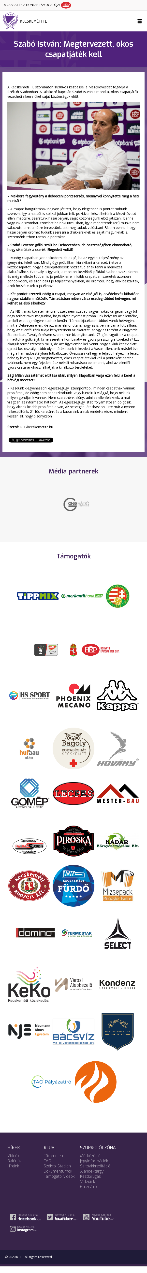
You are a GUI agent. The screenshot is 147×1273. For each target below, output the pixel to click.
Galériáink (88, 1193)
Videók (13, 1162)
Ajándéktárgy (92, 1177)
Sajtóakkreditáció (95, 1172)
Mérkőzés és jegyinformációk (94, 1165)
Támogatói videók (59, 1182)
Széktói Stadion (57, 1172)
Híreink (13, 1172)
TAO (47, 1167)
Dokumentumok (58, 1177)
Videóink (87, 1187)
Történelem (54, 1162)
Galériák (14, 1167)
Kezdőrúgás (90, 1182)
